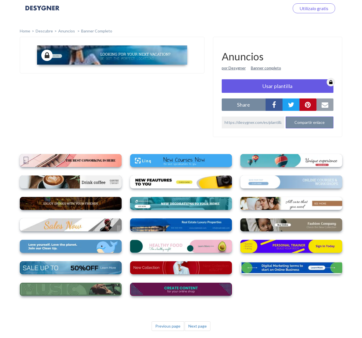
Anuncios (67, 30)
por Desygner (234, 67)
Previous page (167, 326)
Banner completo (96, 30)
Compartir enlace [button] (309, 122)
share (243, 105)
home (25, 30)
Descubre (44, 30)
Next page (197, 326)
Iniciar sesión (269, 8)
